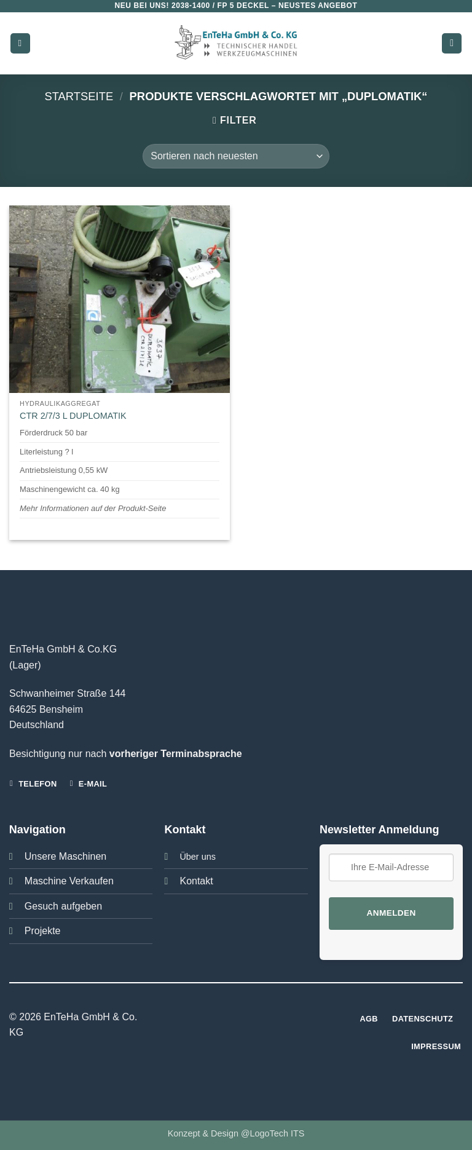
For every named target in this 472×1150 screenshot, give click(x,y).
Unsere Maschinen (65, 856)
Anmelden (390, 913)
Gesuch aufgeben (63, 906)
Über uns (197, 857)
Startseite (78, 96)
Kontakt (196, 881)
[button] (20, 43)
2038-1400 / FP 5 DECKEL (220, 5)
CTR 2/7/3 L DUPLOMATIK (73, 416)
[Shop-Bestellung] (236, 156)
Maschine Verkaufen (69, 881)
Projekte (43, 931)
